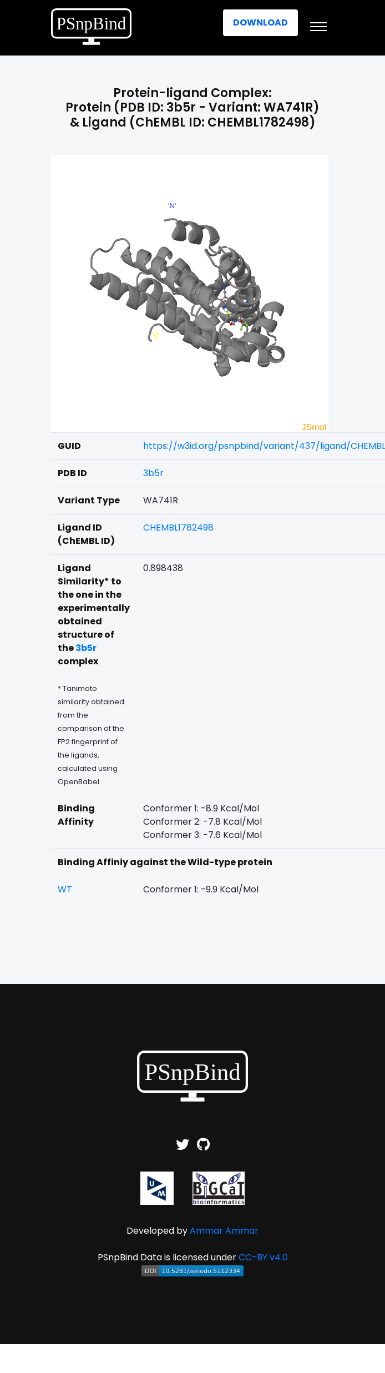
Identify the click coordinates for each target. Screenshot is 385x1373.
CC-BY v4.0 (263, 1257)
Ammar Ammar (224, 1230)
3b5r (153, 473)
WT (65, 889)
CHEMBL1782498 (178, 527)
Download (260, 22)
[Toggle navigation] (318, 27)
